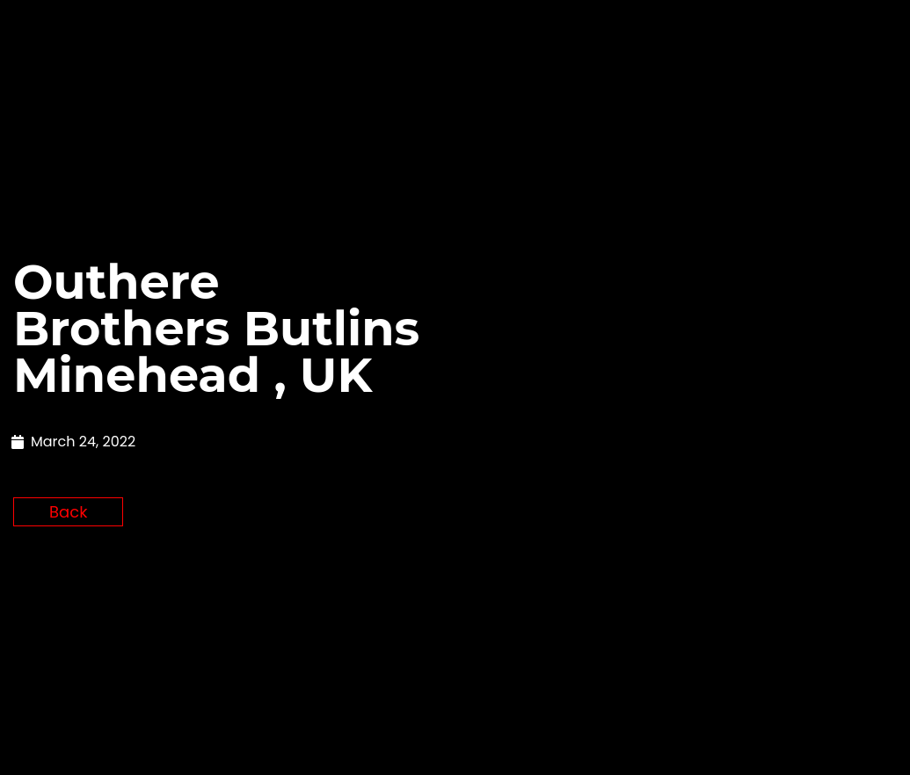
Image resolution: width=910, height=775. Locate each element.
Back (68, 652)
